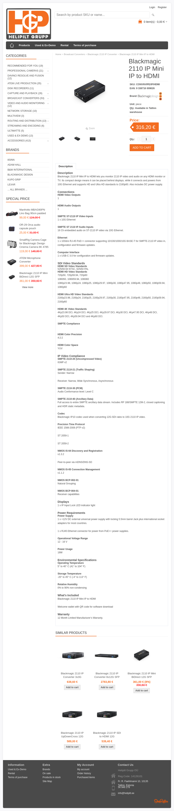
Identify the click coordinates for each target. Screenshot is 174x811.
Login (152, 7)
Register (162, 7)
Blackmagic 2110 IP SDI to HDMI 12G (107, 734)
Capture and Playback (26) (25, 93)
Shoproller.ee (161, 801)
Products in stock (52, 777)
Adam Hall (14, 164)
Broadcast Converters (74, 54)
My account (83, 769)
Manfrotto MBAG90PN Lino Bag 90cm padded (32, 211)
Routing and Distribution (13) (27, 120)
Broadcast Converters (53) (26, 98)
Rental (64, 45)
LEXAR (11, 184)
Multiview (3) (16, 115)
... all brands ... (17, 189)
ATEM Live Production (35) (24, 83)
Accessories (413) (19, 140)
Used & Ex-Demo (45, 45)
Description (66, 166)
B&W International (20, 169)
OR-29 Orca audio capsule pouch (29, 226)
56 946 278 (124, 787)
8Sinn (11, 159)
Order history (84, 773)
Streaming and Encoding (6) (26, 125)
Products (24, 45)
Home (58, 54)
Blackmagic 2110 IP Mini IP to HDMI (137, 54)
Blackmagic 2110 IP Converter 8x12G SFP (107, 675)
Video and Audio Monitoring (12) (26, 104)
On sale (47, 773)
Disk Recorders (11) (21, 88)
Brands (46, 769)
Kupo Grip (14, 179)
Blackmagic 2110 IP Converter (102, 54)
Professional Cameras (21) (25, 70)
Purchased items (86, 777)
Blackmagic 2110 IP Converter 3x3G (72, 675)
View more (27, 287)
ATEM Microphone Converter (30, 260)
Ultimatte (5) (16, 130)
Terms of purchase (84, 45)
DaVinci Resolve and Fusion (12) (26, 77)
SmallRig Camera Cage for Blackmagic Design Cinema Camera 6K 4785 (33, 243)
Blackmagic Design (20, 174)
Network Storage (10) (22, 111)
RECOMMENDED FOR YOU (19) (25, 65)
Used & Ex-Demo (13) (20, 135)
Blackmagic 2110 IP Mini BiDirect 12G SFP (33, 275)
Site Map (47, 781)
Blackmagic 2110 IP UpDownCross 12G (72, 734)
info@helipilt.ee (126, 793)
